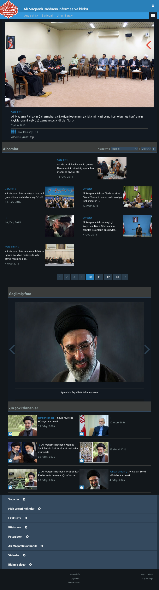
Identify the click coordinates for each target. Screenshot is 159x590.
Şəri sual (47, 15)
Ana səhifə (31, 15)
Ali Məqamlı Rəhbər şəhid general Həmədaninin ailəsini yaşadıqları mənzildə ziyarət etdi (75, 168)
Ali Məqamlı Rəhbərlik (22, 546)
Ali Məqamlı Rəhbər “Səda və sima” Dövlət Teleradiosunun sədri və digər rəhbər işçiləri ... (103, 197)
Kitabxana (14, 527)
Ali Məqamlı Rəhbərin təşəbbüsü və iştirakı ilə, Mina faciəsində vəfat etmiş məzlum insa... (24, 255)
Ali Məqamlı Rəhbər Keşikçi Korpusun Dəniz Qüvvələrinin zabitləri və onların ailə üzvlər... (100, 226)
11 (99, 277)
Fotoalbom (15, 536)
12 (108, 277)
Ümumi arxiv (65, 15)
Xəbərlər (13, 499)
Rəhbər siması (46, 417)
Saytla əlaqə (147, 578)
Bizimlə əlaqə (16, 564)
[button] (153, 15)
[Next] (125, 277)
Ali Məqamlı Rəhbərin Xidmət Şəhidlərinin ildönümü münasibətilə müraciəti (58, 448)
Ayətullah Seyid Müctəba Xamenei (79, 392)
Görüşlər (15, 111)
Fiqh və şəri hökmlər (21, 508)
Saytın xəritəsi (147, 574)
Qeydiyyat (75, 578)
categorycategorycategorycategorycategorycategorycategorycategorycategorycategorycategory (124, 148)
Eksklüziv (14, 518)
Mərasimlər (11, 246)
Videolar (13, 555)
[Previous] (60, 277)
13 (117, 277)
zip (31, 137)
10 (90, 277)
